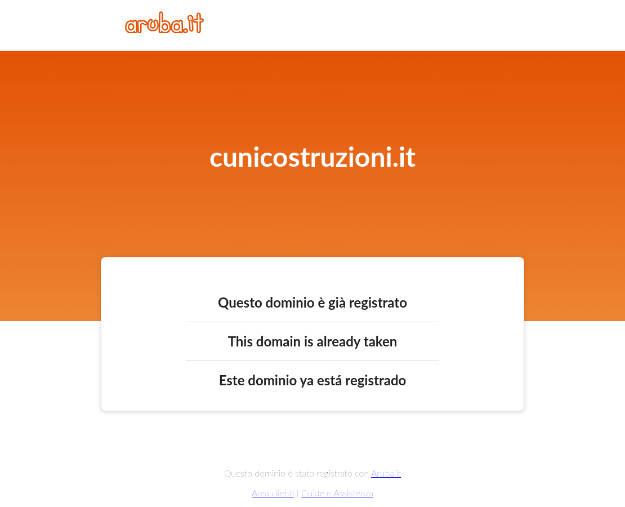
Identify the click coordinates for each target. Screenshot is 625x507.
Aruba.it (386, 473)
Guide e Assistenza (337, 492)
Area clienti (273, 492)
